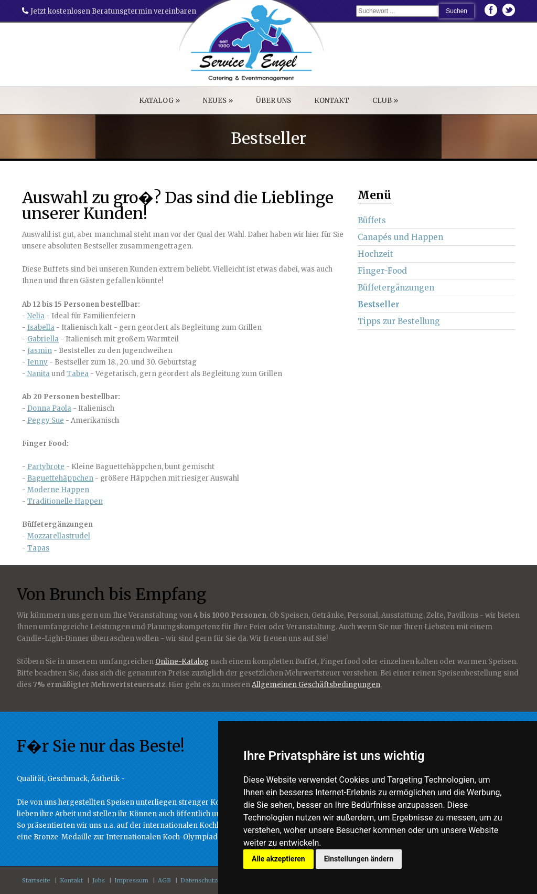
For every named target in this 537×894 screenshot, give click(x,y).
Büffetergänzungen (396, 288)
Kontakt (71, 880)
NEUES (218, 100)
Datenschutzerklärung (213, 880)
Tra (33, 501)
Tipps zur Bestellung (399, 321)
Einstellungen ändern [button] (359, 859)
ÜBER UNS (273, 100)
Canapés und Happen (400, 237)
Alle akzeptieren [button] (278, 859)
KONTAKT (331, 100)
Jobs (98, 880)
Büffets (372, 220)
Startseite (36, 880)
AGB (164, 880)
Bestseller (379, 304)
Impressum (131, 880)
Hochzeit (375, 254)
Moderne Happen (58, 489)
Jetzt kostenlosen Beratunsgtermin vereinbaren (109, 11)
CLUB (385, 100)
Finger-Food (382, 271)
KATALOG (159, 100)
